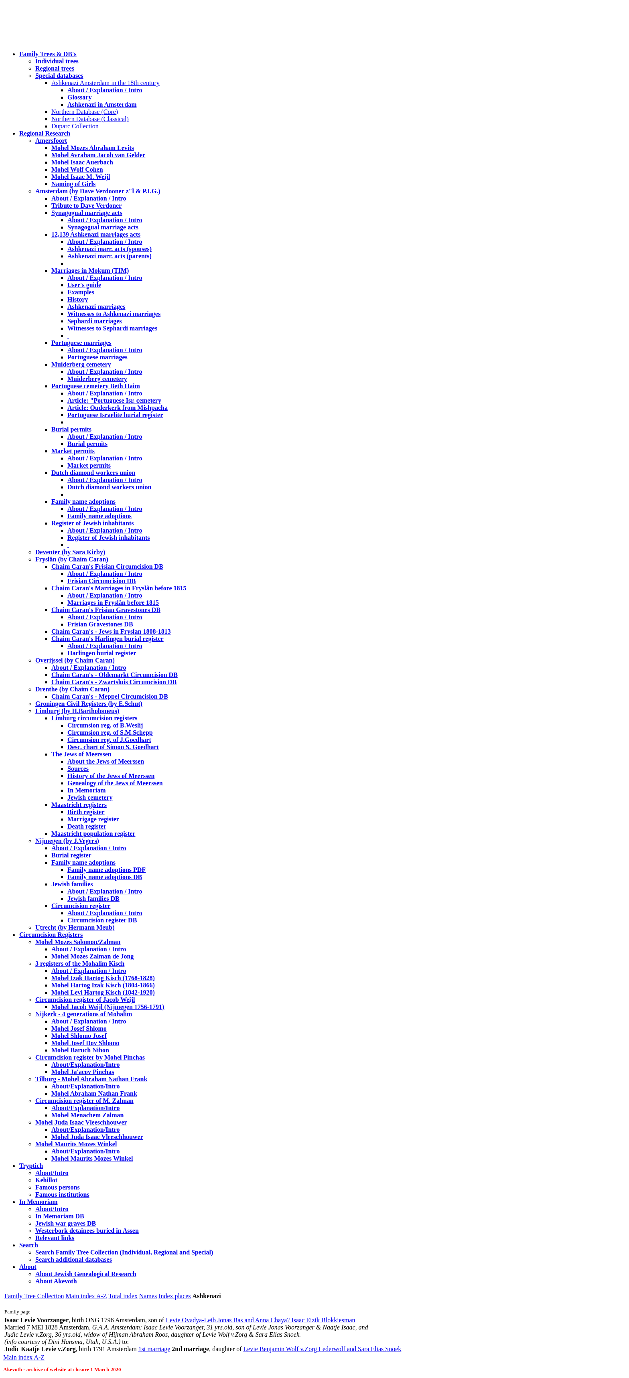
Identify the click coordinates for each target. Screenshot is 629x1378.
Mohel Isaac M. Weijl (80, 176)
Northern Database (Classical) (90, 119)
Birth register (86, 812)
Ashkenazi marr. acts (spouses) (109, 248)
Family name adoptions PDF (106, 869)
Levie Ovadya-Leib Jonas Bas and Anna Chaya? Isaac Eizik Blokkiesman (260, 1320)
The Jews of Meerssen (81, 754)
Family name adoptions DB (104, 876)
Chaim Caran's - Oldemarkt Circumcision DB (114, 674)
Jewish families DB (93, 898)
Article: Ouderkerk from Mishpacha (117, 407)
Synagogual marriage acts (86, 212)
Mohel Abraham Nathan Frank (94, 1093)
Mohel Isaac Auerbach (82, 162)
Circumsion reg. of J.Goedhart (109, 739)
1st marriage (154, 1349)
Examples (80, 292)
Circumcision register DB (102, 920)
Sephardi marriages (94, 321)
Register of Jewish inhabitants (92, 523)
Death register (86, 826)
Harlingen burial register (101, 653)
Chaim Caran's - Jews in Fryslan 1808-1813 (111, 631)
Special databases (59, 75)
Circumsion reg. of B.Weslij (105, 725)
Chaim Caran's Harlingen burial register (107, 638)
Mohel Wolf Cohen (77, 169)
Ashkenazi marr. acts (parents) (109, 256)
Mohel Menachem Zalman (87, 1115)
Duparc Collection (75, 126)
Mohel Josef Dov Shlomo (85, 1043)
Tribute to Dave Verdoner (86, 205)
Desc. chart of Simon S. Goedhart (113, 747)
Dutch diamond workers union (93, 472)
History (77, 299)
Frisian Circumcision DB (101, 581)
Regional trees (54, 68)
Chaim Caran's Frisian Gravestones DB (105, 609)
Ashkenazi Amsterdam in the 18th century (105, 82)
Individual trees (57, 61)
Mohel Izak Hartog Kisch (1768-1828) (103, 978)
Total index (123, 1296)
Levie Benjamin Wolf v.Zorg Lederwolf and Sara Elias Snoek (322, 1349)
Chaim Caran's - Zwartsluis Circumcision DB (114, 682)
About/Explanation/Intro (85, 1064)
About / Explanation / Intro (104, 90)
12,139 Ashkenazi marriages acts (95, 234)
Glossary (79, 97)
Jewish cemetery (89, 797)
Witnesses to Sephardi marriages (112, 328)
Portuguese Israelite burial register (115, 414)
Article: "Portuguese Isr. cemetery (114, 400)
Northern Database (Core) (84, 111)
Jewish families (72, 884)
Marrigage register (93, 819)
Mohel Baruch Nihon (80, 1050)
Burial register (71, 855)
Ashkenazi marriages (96, 306)
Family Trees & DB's (48, 54)
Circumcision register (80, 905)
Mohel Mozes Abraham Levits (92, 147)
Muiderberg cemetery (81, 364)
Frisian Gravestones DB (100, 624)
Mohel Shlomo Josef (79, 1035)
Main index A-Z (86, 1296)
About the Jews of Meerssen (105, 761)
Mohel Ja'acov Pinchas (82, 1071)
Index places (174, 1296)
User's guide (84, 285)
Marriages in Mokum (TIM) (90, 270)
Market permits (73, 451)
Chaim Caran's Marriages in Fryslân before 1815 (119, 588)
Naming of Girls (73, 183)
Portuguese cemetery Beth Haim (95, 386)
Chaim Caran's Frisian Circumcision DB (107, 566)
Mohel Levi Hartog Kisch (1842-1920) (103, 992)
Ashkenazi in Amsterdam (101, 104)
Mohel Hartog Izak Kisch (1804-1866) (103, 985)
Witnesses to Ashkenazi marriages (113, 313)
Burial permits (71, 429)
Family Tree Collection (34, 1296)
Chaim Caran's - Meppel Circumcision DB (109, 696)
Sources (78, 768)
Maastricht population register (93, 833)
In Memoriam (86, 790)
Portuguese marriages (81, 342)
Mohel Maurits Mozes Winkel (92, 1158)
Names (148, 1296)
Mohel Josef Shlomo (79, 1028)
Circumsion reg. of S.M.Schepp (110, 732)
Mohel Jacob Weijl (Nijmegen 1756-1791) (107, 1006)
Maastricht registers (79, 804)
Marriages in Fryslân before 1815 (113, 602)
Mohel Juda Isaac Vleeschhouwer (97, 1136)
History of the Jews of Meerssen (110, 775)
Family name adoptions (83, 501)
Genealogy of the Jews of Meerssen (115, 783)
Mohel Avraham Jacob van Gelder (98, 155)
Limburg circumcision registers (94, 718)
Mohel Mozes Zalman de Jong (92, 956)
